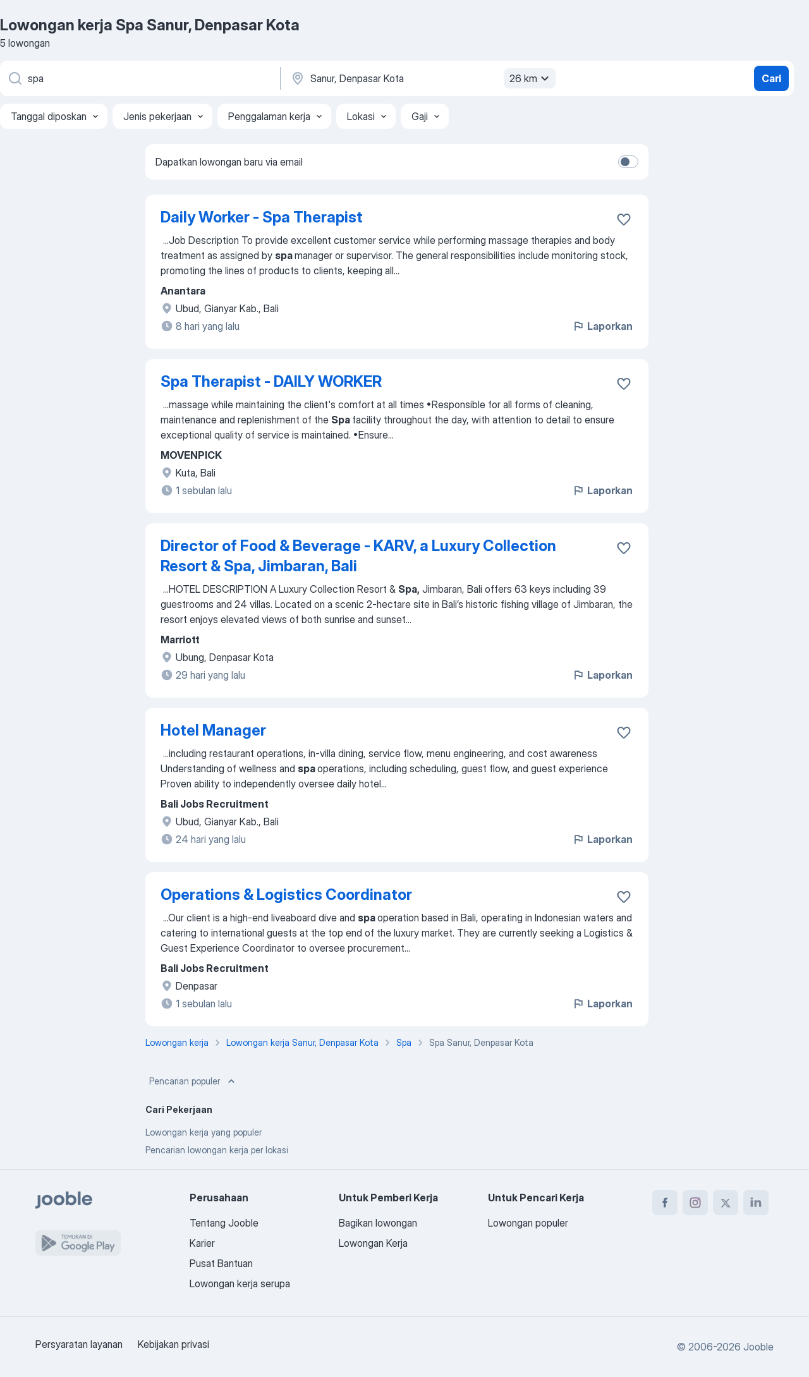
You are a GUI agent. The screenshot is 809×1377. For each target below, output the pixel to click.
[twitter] (725, 1202)
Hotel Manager (213, 730)
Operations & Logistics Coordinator (286, 894)
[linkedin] (756, 1202)
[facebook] (665, 1202)
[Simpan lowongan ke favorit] (624, 219)
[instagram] (695, 1202)
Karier (202, 1243)
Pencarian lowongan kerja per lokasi (216, 1149)
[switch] (628, 161)
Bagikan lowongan (378, 1222)
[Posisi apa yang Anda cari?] (139, 78)
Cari (771, 78)
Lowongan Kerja (373, 1243)
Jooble (758, 1346)
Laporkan (602, 326)
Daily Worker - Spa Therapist (262, 217)
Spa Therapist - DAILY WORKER (271, 381)
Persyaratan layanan (79, 1344)
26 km (530, 78)
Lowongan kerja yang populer (203, 1132)
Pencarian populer (193, 1081)
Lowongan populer (528, 1222)
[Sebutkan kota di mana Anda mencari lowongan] (422, 78)
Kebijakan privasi (173, 1344)
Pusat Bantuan (221, 1263)
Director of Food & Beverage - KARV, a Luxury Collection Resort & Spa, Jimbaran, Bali (358, 556)
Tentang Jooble (224, 1222)
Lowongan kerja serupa (240, 1283)
